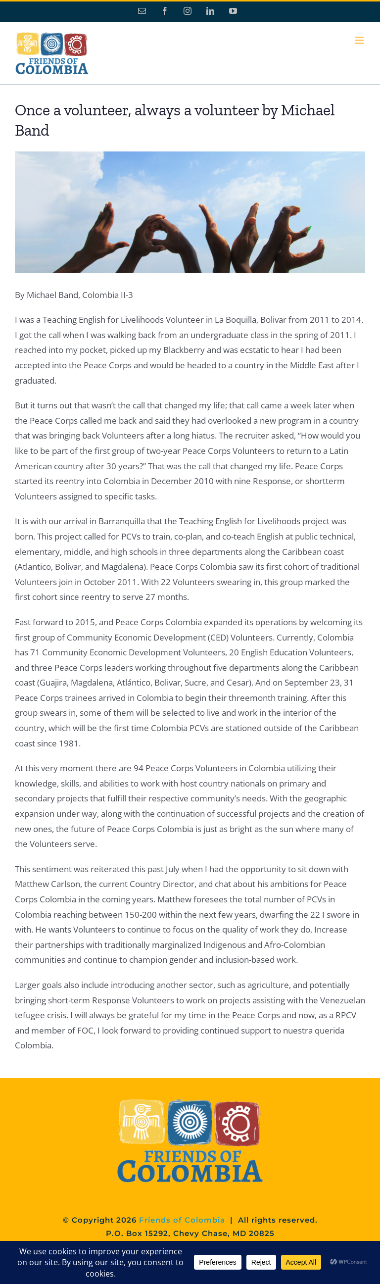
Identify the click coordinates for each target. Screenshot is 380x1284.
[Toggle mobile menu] (360, 40)
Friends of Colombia (182, 1220)
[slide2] (190, 212)
